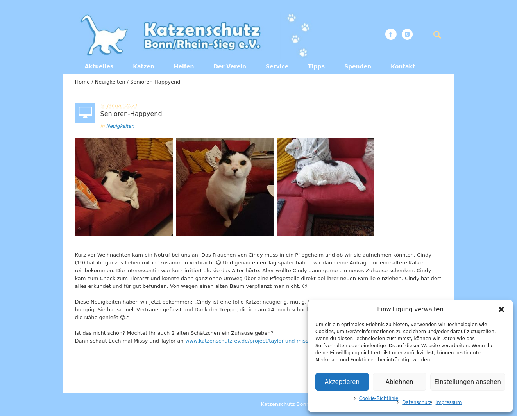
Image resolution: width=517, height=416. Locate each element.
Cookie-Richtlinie (379, 398)
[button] (501, 309)
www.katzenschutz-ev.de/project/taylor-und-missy (248, 341)
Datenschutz (416, 402)
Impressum (449, 402)
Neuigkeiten (110, 82)
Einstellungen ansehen (468, 382)
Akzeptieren (342, 382)
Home (82, 82)
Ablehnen (399, 382)
